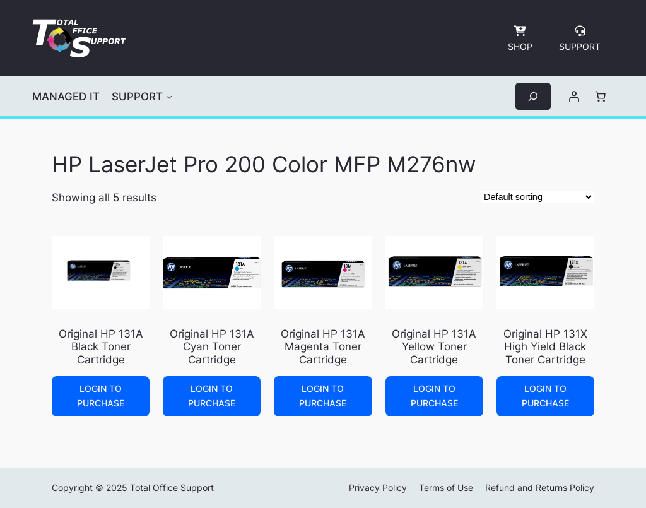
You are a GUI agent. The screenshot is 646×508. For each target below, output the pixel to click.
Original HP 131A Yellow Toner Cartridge (434, 346)
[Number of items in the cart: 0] (600, 96)
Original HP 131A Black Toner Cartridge (101, 346)
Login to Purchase (100, 395)
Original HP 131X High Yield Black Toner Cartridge (545, 346)
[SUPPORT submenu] (169, 96)
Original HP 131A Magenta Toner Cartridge (323, 346)
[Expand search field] (533, 96)
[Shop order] (537, 197)
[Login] (574, 96)
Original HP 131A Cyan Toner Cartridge (212, 346)
